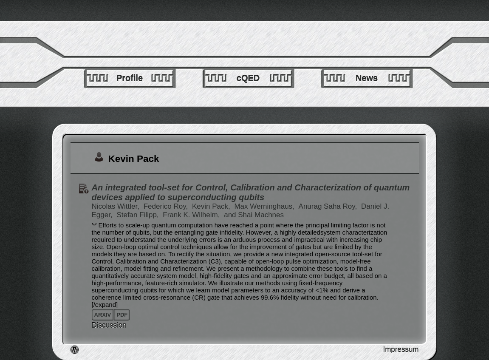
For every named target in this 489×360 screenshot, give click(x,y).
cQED (248, 78)
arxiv (102, 315)
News (367, 78)
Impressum (400, 350)
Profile (129, 78)
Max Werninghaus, (265, 206)
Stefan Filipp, (138, 215)
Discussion (109, 325)
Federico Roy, (167, 206)
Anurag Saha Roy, (329, 206)
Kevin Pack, (212, 206)
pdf (121, 315)
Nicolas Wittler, (116, 206)
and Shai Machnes (254, 215)
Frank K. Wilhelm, (192, 215)
